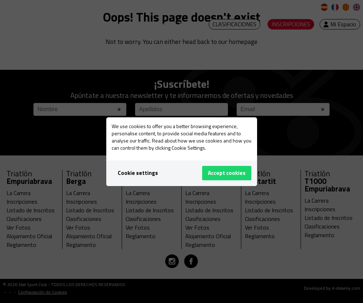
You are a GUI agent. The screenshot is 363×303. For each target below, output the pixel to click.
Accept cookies (227, 173)
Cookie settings (138, 173)
